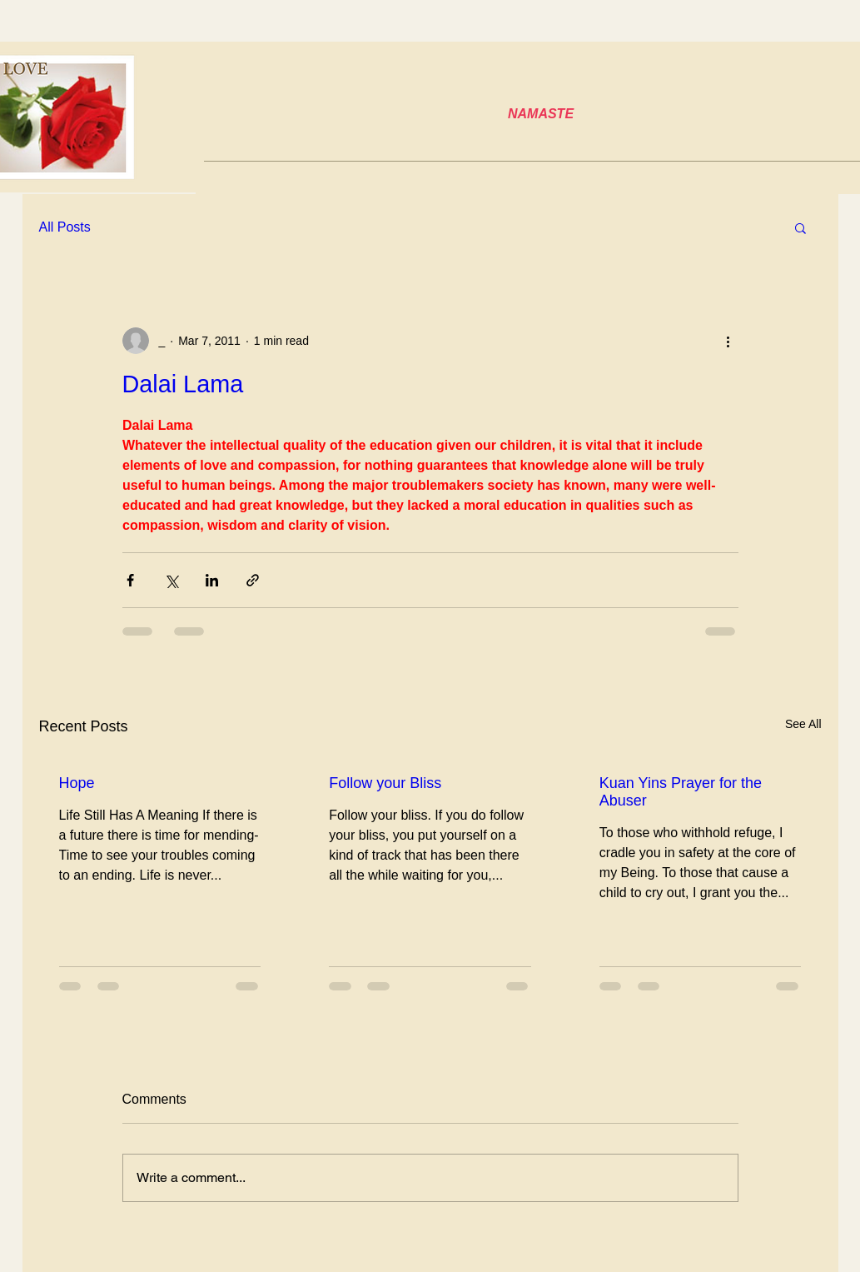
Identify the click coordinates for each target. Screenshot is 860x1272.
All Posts (65, 227)
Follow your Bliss (385, 783)
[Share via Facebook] (130, 580)
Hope (77, 783)
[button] (800, 227)
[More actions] (728, 341)
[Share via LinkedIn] (212, 580)
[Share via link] (253, 580)
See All (803, 724)
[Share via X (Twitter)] (171, 580)
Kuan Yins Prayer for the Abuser (680, 792)
